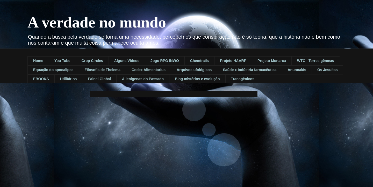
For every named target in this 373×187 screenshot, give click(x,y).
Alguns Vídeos (126, 61)
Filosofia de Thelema (102, 70)
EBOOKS (41, 79)
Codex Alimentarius (149, 70)
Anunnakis (297, 70)
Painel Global (99, 79)
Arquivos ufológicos (194, 70)
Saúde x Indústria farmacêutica (249, 70)
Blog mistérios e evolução (197, 79)
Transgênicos (242, 79)
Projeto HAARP (233, 61)
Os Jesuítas (327, 70)
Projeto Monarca (271, 61)
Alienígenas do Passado (143, 79)
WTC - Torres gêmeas (315, 61)
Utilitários (68, 79)
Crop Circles (92, 61)
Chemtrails (199, 61)
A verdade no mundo (96, 22)
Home (38, 61)
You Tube (62, 61)
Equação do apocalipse (53, 70)
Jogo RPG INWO (164, 61)
